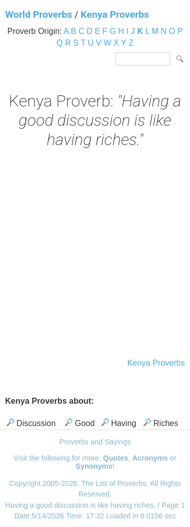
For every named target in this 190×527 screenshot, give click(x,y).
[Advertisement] (95, 254)
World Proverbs (38, 14)
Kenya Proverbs (115, 14)
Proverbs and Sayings (95, 442)
